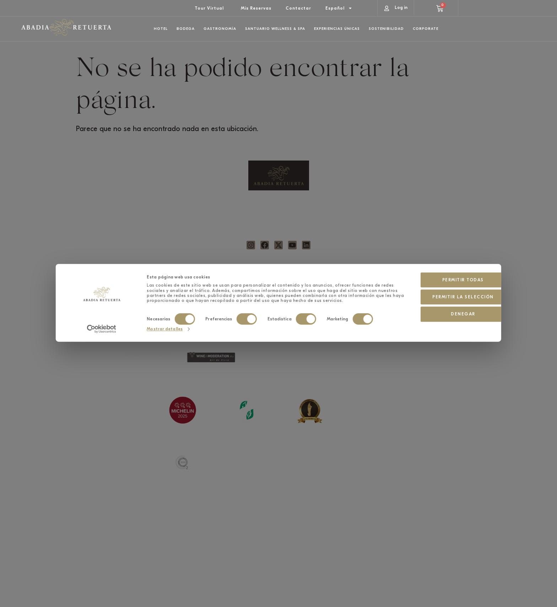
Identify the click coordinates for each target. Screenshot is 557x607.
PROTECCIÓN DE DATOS (245, 561)
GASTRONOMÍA (209, 212)
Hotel (439, 45)
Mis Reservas (256, 8)
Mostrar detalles (165, 290)
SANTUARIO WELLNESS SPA (278, 212)
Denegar (442, 270)
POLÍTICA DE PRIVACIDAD (109, 561)
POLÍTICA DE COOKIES (312, 561)
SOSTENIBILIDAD (416, 212)
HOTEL (71, 212)
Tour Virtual (209, 8)
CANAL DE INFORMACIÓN (448, 561)
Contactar (298, 8)
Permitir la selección (442, 253)
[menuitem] (338, 8)
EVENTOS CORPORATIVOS (485, 212)
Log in (401, 7)
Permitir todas (442, 236)
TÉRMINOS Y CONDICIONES (41, 561)
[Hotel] (425, 46)
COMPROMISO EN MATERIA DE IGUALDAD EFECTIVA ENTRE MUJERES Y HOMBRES (516, 560)
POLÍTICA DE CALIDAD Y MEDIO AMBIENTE (176, 561)
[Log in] (386, 8)
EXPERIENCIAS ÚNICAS (348, 212)
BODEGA (140, 212)
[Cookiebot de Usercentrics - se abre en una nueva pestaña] (101, 291)
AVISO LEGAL (380, 561)
